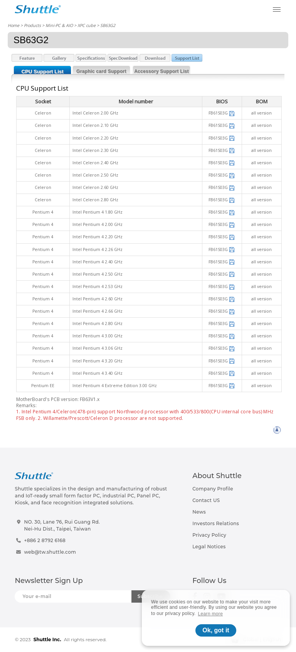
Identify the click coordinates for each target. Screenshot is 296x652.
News (199, 512)
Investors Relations (215, 523)
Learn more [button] (210, 614)
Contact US (206, 500)
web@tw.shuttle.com (50, 552)
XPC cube (86, 25)
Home (13, 25)
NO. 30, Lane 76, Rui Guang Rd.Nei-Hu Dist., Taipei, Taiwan (62, 525)
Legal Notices (208, 546)
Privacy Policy (209, 535)
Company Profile (212, 489)
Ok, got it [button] (215, 630)
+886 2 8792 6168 (45, 540)
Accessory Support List (161, 71)
